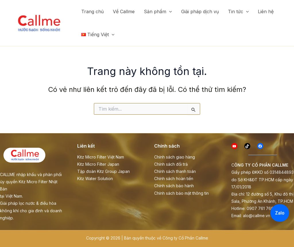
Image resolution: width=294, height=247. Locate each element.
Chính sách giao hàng (174, 157)
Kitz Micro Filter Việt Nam (100, 157)
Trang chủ (92, 11)
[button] (169, 11)
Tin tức (238, 11)
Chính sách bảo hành (174, 185)
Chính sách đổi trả (171, 164)
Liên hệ (266, 11)
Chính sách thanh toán (175, 171)
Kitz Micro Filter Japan (98, 164)
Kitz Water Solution (95, 178)
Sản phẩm (158, 11)
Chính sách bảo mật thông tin (181, 193)
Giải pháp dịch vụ (200, 11)
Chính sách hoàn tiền (173, 178)
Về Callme (124, 11)
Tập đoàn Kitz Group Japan (103, 171)
